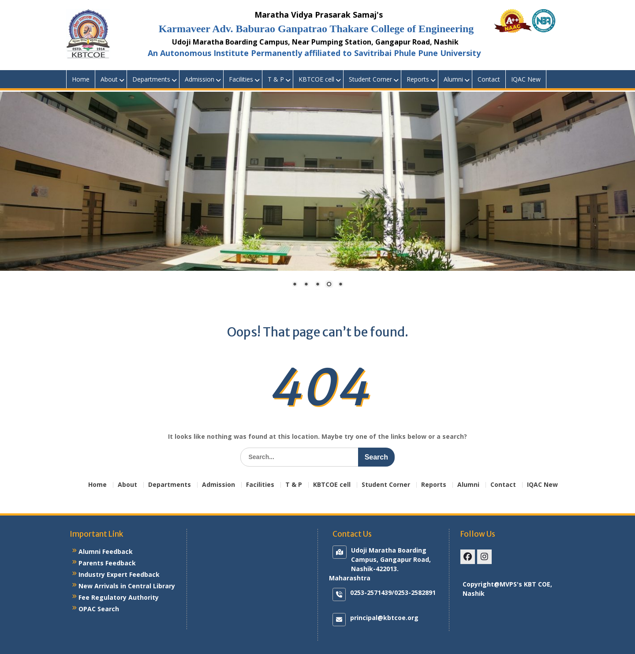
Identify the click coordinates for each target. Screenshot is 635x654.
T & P (276, 79)
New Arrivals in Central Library (126, 586)
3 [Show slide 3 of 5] (317, 285)
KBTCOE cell (316, 79)
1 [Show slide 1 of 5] (294, 285)
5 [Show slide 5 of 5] (340, 285)
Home (81, 79)
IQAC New (526, 79)
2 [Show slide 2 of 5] (306, 285)
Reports (418, 79)
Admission (199, 79)
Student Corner (370, 79)
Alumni (453, 79)
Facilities (241, 79)
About (109, 79)
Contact (489, 79)
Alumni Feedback (105, 551)
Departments (151, 79)
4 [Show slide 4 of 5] (329, 285)
